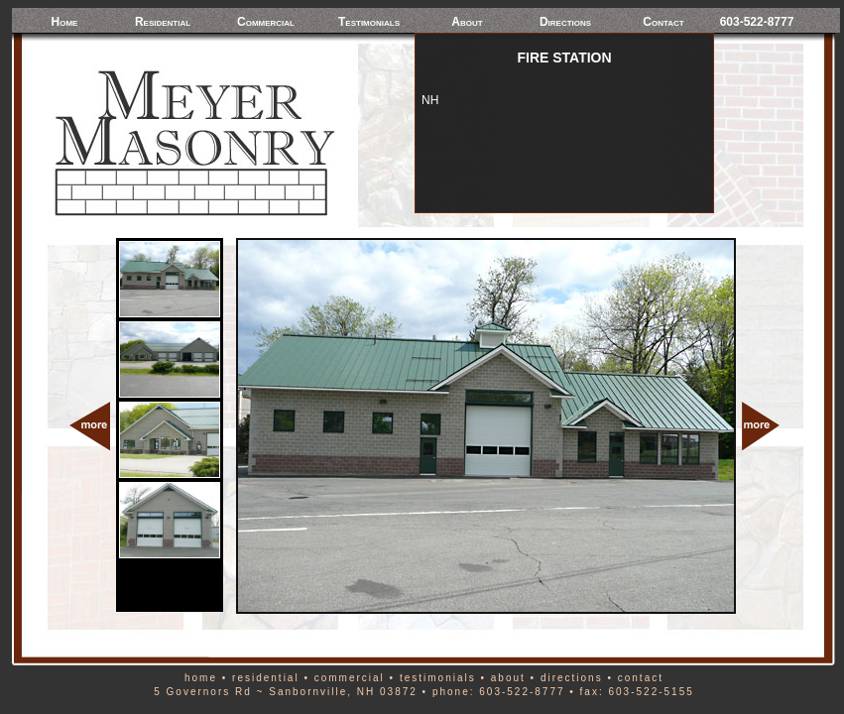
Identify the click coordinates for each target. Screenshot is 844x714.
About (466, 22)
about (508, 677)
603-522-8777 (757, 22)
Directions (565, 22)
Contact (663, 22)
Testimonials (369, 22)
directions (572, 677)
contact (640, 677)
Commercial (266, 22)
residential (266, 677)
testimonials (438, 677)
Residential (162, 22)
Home (65, 22)
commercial (349, 677)
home (200, 677)
